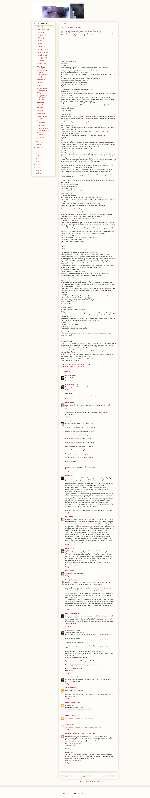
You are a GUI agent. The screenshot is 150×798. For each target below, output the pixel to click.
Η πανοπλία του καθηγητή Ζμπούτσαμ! (42, 72)
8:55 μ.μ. (68, 673)
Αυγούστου (41, 46)
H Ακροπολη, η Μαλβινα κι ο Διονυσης (42, 97)
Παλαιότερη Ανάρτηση (108, 776)
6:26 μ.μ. (68, 567)
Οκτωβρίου (41, 52)
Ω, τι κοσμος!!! (41, 102)
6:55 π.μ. (68, 380)
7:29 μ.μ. (68, 609)
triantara (68, 402)
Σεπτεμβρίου (42, 49)
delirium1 (40, 105)
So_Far (67, 516)
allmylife (68, 724)
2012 (37, 156)
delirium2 (40, 108)
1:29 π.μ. (68, 711)
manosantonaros (70, 384)
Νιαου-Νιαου (41, 125)
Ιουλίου (40, 44)
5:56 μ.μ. (68, 544)
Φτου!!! (39, 77)
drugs (82, 366)
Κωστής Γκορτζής (71, 580)
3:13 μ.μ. (68, 512)
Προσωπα (40, 137)
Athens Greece (69, 366)
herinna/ (68, 548)
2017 (37, 170)
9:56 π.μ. (68, 398)
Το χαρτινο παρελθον (41, 121)
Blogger (84, 794)
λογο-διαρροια (41, 113)
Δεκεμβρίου (41, 58)
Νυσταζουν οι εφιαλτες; (41, 133)
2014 (37, 161)
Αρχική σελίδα (87, 776)
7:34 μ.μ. (68, 626)
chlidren (77, 366)
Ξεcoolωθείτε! (41, 60)
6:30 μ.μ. (68, 576)
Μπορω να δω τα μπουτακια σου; (43, 129)
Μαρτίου (40, 32)
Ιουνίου (40, 41)
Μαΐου (40, 38)
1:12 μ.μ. (68, 471)
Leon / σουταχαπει (71, 613)
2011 (37, 153)
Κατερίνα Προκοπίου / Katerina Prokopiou (78, 733)
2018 (37, 173)
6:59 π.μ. (68, 389)
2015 (37, 164)
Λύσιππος (68, 375)
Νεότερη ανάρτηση (67, 776)
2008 (37, 144)
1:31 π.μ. (68, 729)
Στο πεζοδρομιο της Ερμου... (42, 89)
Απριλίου (41, 35)
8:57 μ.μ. (68, 684)
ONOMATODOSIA (70, 688)
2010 (37, 150)
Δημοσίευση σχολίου (69, 767)
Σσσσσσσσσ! (41, 63)
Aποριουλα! (41, 80)
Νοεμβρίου (41, 55)
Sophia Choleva (70, 421)
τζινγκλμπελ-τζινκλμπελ (41, 67)
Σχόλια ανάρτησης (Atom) (92, 781)
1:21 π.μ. (68, 698)
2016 (37, 167)
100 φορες (40, 93)
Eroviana (68, 475)
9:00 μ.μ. (68, 763)
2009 (37, 147)
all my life (40, 82)
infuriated (40, 110)
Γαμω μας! (40, 85)
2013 (37, 159)
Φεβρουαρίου (42, 29)
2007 (37, 142)
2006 (37, 27)
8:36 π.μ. (68, 748)
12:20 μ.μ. (68, 417)
